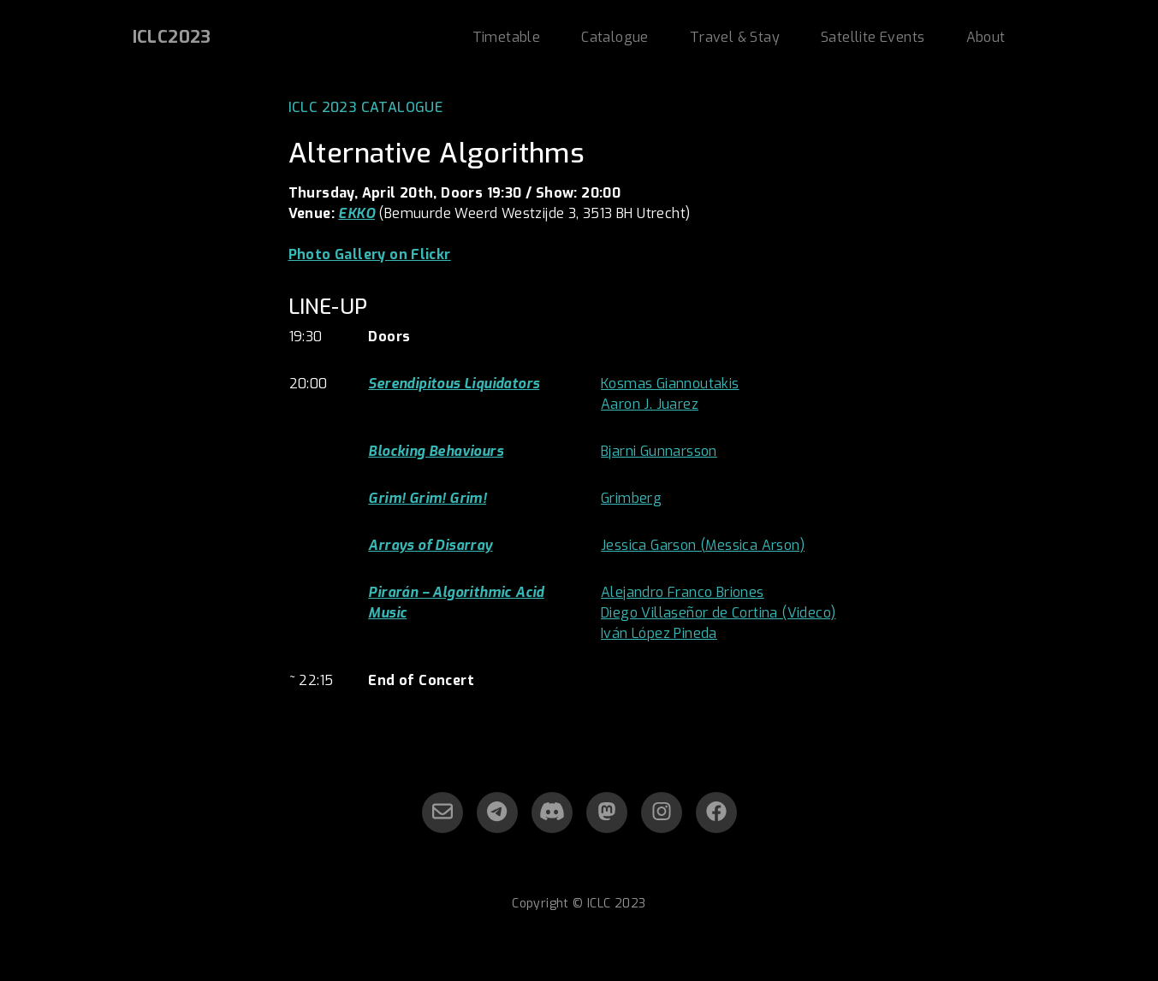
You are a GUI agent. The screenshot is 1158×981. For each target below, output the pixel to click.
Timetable (506, 37)
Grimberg (631, 498)
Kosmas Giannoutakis (670, 384)
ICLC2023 (172, 37)
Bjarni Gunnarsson (659, 451)
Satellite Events (872, 37)
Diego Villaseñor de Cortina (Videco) (718, 613)
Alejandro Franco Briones (682, 592)
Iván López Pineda (659, 633)
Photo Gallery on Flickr (369, 254)
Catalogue (615, 37)
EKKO (356, 213)
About (986, 37)
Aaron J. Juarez (649, 404)
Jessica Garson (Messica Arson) (703, 545)
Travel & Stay (735, 37)
